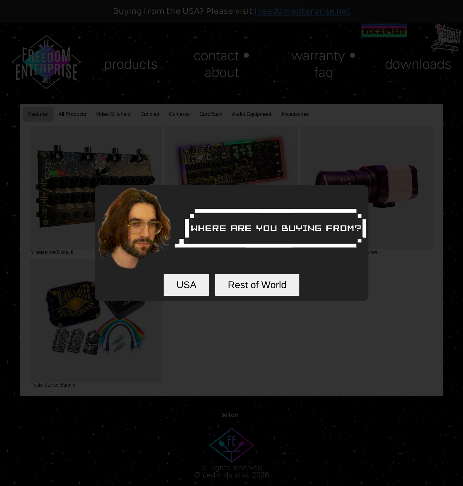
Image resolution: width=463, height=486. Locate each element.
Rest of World (257, 284)
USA (186, 284)
